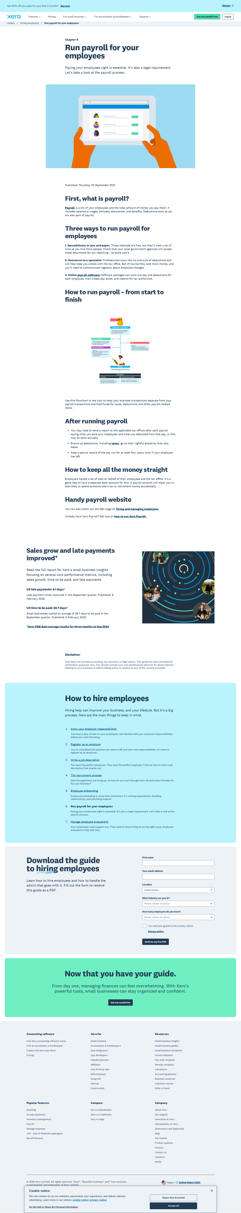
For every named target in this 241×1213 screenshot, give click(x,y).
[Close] (211, 1190)
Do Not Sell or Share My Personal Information (53, 1207)
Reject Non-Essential (173, 1197)
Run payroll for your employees (61, 24)
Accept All (173, 1205)
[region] (120, 1199)
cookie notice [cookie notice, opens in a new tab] (81, 1200)
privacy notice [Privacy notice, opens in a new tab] (98, 1200)
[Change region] (188, 1183)
